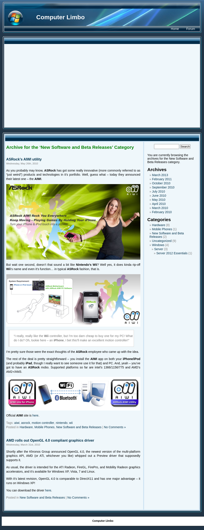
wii (71, 423)
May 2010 (158, 199)
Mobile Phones (44, 427)
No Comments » (115, 427)
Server (158, 249)
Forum (190, 29)
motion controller (43, 423)
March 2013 (160, 175)
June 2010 (159, 195)
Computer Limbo (60, 17)
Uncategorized (162, 241)
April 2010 (159, 204)
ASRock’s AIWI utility (24, 159)
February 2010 (162, 212)
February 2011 (162, 179)
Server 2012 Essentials (172, 253)
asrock (25, 423)
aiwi (16, 423)
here (35, 415)
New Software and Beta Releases (78, 427)
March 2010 (160, 208)
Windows (158, 245)
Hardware (26, 427)
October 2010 (161, 183)
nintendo (61, 423)
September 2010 (163, 187)
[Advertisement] (41, 85)
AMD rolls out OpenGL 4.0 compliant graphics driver (50, 440)
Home (175, 29)
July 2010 (158, 191)
